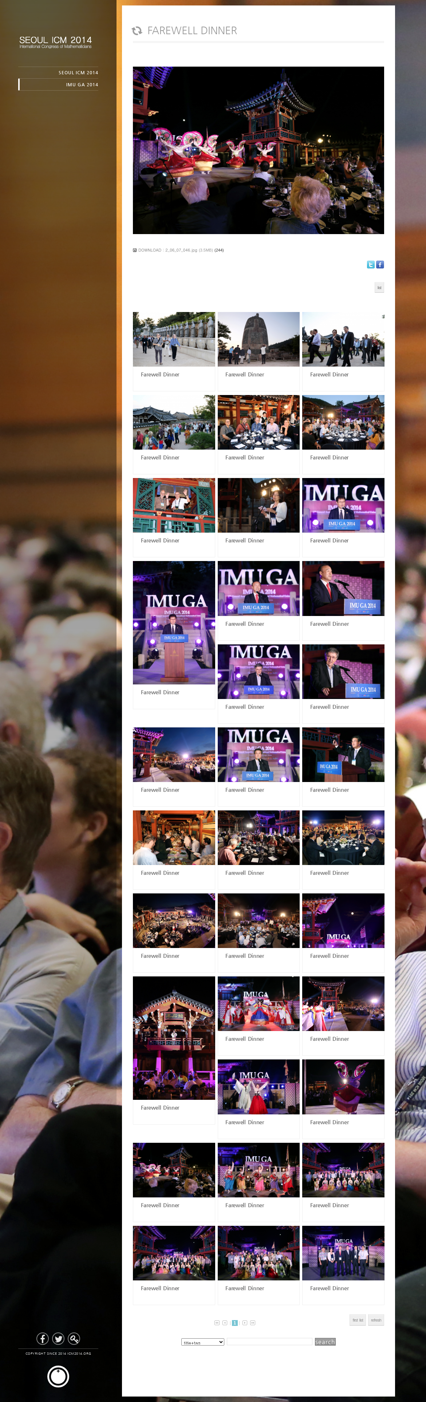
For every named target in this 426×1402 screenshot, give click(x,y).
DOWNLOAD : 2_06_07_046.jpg (167, 250)
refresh (376, 1320)
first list (357, 1320)
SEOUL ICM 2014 (78, 72)
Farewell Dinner (159, 374)
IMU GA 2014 (82, 84)
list (379, 287)
